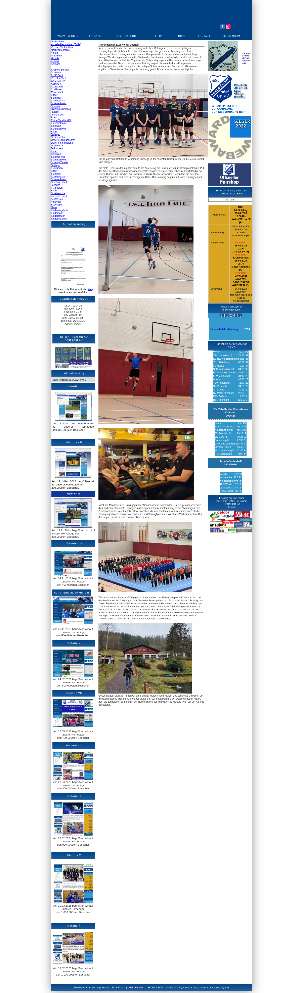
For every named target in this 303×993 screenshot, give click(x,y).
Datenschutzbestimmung (224, 329)
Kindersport (57, 213)
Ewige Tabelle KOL (61, 120)
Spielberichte (58, 100)
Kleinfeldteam (58, 123)
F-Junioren (56, 187)
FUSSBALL (57, 75)
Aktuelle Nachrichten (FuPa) (66, 44)
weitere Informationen (62, 142)
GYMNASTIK (58, 81)
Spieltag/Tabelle (59, 162)
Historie (55, 58)
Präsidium (56, 55)
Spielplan (56, 97)
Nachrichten (57, 41)
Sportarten (56, 72)
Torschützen (57, 114)
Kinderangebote (59, 210)
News (54, 207)
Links (181, 36)
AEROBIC (56, 83)
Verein (54, 52)
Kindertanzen (58, 216)
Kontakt (204, 36)
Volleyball (56, 201)
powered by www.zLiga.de (214, 987)
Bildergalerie (126, 36)
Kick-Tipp (157, 36)
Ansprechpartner (60, 69)
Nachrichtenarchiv (60, 50)
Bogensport (57, 204)
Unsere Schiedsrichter (63, 140)
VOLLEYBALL (58, 78)
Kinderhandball (59, 218)
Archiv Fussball (59, 196)
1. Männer (56, 89)
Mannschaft (57, 92)
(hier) (90, 289)
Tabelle (55, 111)
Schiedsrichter (58, 137)
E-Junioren (57, 168)
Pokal (54, 117)
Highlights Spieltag (61, 109)
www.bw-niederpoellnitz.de (79, 36)
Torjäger (55, 134)
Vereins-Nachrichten (62, 47)
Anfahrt (55, 61)
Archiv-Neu (57, 199)
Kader (54, 95)
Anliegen (55, 64)
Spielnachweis (59, 103)
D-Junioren (57, 148)
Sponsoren (57, 86)
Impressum (231, 36)
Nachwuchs (57, 145)
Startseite (79, 987)
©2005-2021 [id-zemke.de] (181, 987)
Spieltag (55, 106)
